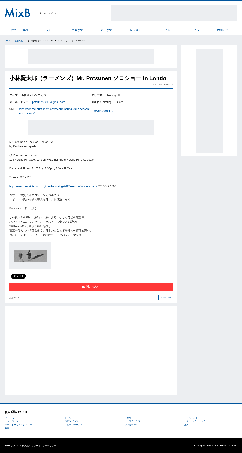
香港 (7, 428)
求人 (48, 30)
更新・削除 (165, 297)
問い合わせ (91, 286)
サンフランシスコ (133, 421)
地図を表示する (104, 110)
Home (8, 41)
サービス (164, 30)
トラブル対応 (26, 445)
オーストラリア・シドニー (18, 424)
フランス (9, 417)
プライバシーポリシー (45, 445)
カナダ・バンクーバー (195, 421)
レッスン (135, 30)
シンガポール (131, 424)
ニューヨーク (11, 421)
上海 (186, 424)
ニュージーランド (74, 424)
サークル (193, 30)
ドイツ (68, 417)
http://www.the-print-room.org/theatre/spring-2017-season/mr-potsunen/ (53, 186)
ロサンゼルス (71, 421)
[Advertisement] (174, 13)
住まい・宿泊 (19, 30)
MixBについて (12, 445)
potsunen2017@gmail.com (48, 102)
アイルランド (191, 417)
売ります (77, 30)
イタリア (128, 417)
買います (106, 30)
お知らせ (222, 30)
